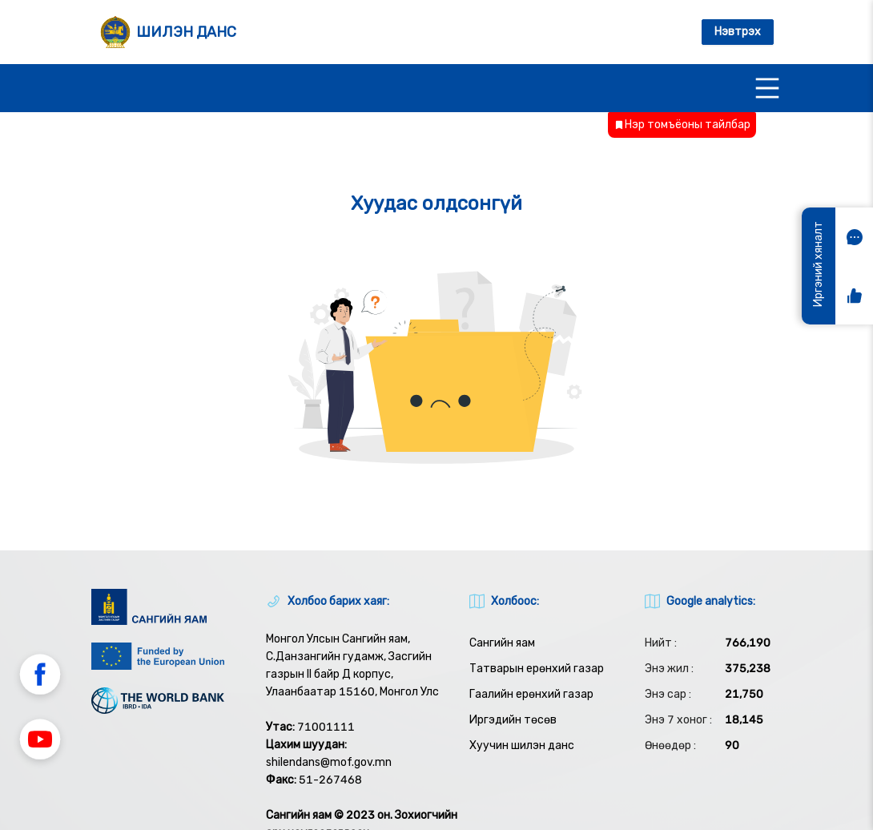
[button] (40, 677)
